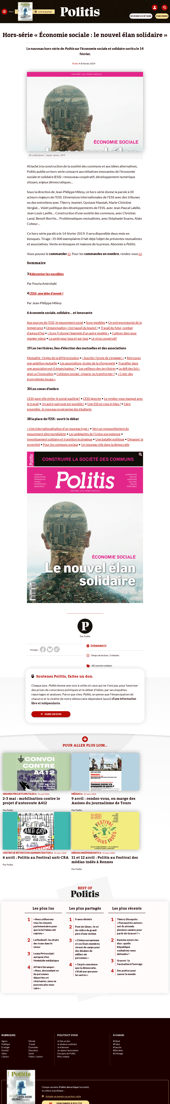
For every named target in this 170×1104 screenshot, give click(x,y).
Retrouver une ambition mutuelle (51, 363)
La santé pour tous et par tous (86, 338)
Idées (4, 1001)
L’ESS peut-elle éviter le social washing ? (55, 398)
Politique (5, 992)
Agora (4, 989)
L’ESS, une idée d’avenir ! (47, 293)
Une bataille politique (115, 439)
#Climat (116, 989)
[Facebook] (46, 1093)
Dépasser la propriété (42, 444)
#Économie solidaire (102, 670)
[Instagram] (74, 1093)
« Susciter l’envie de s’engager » (107, 358)
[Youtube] (65, 1093)
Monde (32, 989)
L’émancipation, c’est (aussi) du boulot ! (82, 328)
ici (69, 254)
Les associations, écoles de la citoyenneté (107, 363)
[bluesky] (56, 1093)
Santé (31, 1001)
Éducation (33, 998)
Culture (5, 1004)
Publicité (131, 1083)
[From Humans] (83, 1093)
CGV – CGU (85, 1083)
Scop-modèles (100, 322)
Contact (24, 1083)
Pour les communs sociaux (80, 444)
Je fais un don (63, 989)
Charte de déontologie (64, 1083)
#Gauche (117, 995)
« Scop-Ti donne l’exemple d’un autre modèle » (93, 333)
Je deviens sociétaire (67, 992)
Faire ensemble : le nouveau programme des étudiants (65, 409)
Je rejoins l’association (67, 998)
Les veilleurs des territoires (123, 368)
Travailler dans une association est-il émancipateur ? (64, 368)
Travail (32, 992)
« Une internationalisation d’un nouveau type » (60, 429)
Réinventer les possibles (47, 274)
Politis (75, 63)
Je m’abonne (63, 995)
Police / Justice (35, 1004)
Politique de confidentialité (109, 1083)
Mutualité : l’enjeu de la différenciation (54, 358)
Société (5, 998)
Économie (33, 995)
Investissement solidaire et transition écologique (62, 439)
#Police (116, 992)
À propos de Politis (66, 1001)
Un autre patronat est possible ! (72, 404)
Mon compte (63, 1004)
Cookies (144, 1083)
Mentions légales (40, 1083)
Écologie (5, 995)
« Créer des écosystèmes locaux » (74, 379)
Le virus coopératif (123, 338)
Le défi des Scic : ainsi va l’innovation (54, 374)
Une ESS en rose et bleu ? (115, 404)
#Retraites (118, 998)
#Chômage (118, 1001)
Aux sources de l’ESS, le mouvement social (57, 322)
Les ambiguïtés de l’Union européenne (99, 434)
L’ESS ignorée (96, 398)
